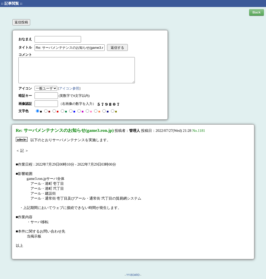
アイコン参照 (69, 88)
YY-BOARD (132, 275)
